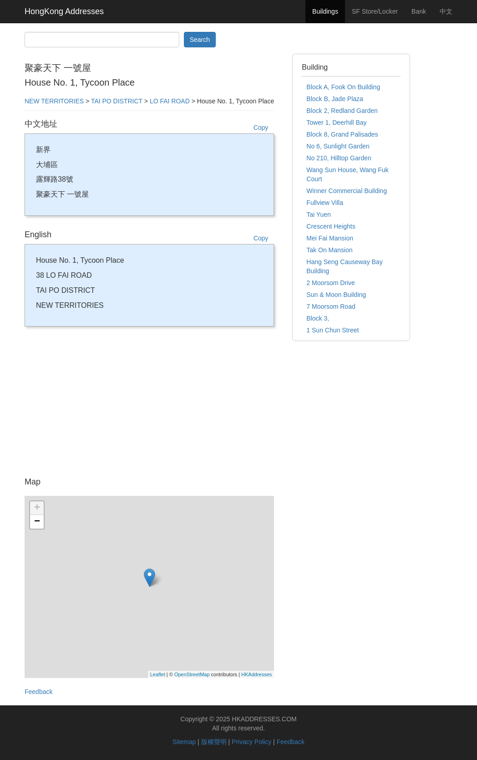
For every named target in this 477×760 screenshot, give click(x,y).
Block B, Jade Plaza (334, 98)
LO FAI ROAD (170, 101)
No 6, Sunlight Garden (338, 146)
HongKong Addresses (64, 11)
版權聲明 (214, 741)
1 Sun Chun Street (332, 330)
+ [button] (37, 508)
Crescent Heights (330, 226)
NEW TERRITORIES (54, 101)
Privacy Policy (251, 741)
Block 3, (317, 318)
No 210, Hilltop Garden (338, 158)
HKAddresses (256, 674)
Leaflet (157, 674)
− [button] (37, 522)
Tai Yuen (318, 214)
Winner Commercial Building (346, 190)
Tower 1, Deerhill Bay (336, 122)
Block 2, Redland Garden (341, 110)
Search (200, 39)
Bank (418, 11)
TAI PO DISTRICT (116, 101)
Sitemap (184, 741)
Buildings (325, 11)
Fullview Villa (324, 202)
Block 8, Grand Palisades (342, 134)
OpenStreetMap (192, 674)
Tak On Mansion (329, 250)
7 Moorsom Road (330, 306)
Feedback (38, 691)
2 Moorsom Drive (330, 282)
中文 (446, 11)
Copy (261, 127)
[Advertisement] (149, 405)
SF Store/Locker (375, 11)
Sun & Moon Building (336, 294)
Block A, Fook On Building (343, 87)
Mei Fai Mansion (329, 238)
